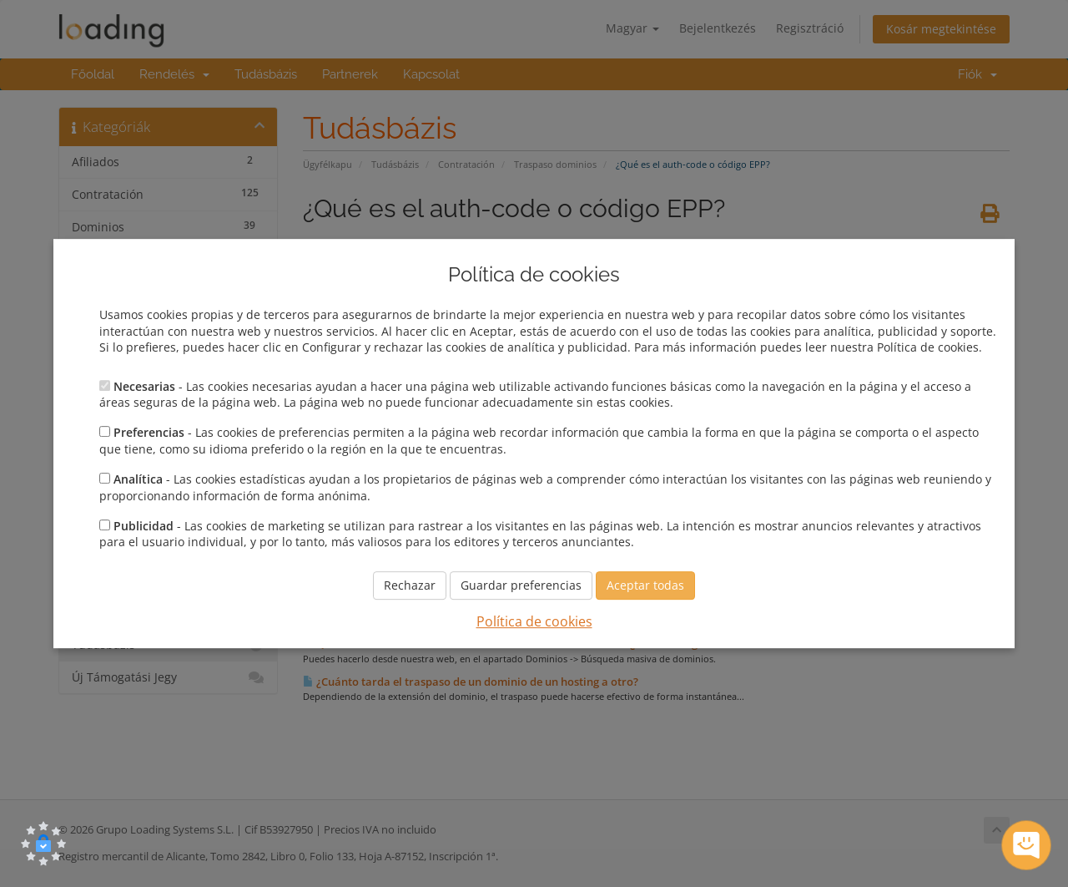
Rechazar (410, 585)
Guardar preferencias (521, 585)
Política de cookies (534, 621)
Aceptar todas (645, 585)
